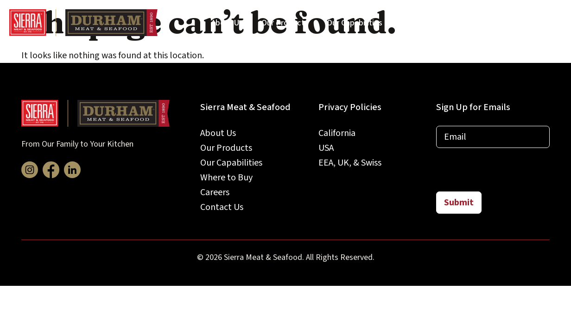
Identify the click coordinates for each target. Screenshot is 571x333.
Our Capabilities (354, 23)
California (336, 133)
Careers (481, 23)
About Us (227, 23)
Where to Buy (425, 23)
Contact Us (533, 23)
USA (326, 148)
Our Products (284, 23)
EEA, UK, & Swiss (349, 162)
